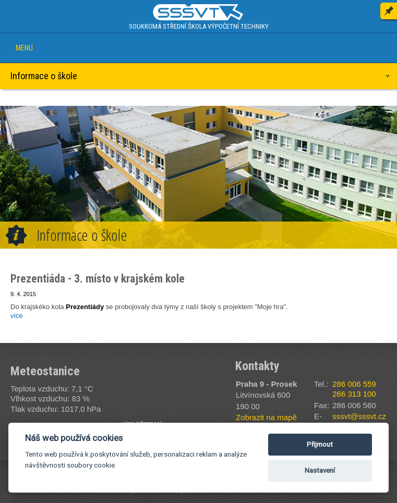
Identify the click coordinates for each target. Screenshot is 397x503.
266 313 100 (354, 393)
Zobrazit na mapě (266, 417)
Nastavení (320, 470)
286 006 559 (354, 383)
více (16, 316)
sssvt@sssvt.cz (359, 416)
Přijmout (320, 444)
